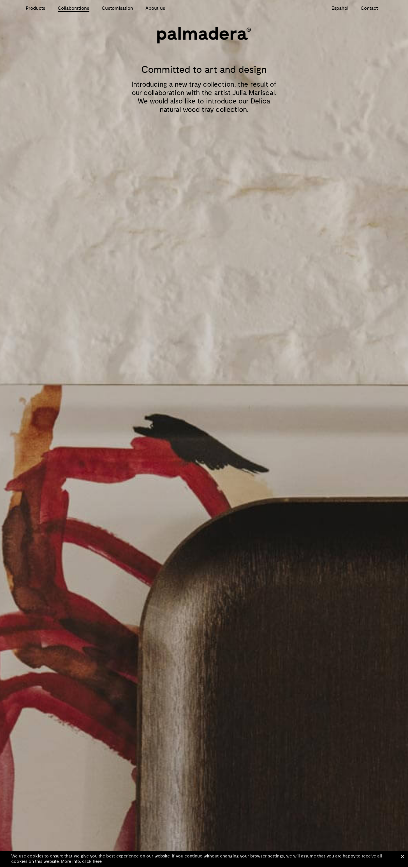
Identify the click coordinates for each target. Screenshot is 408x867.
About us (155, 8)
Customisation (117, 8)
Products (35, 8)
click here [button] (91, 861)
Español (340, 8)
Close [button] (402, 856)
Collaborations (73, 8)
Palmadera (204, 35)
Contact (369, 8)
